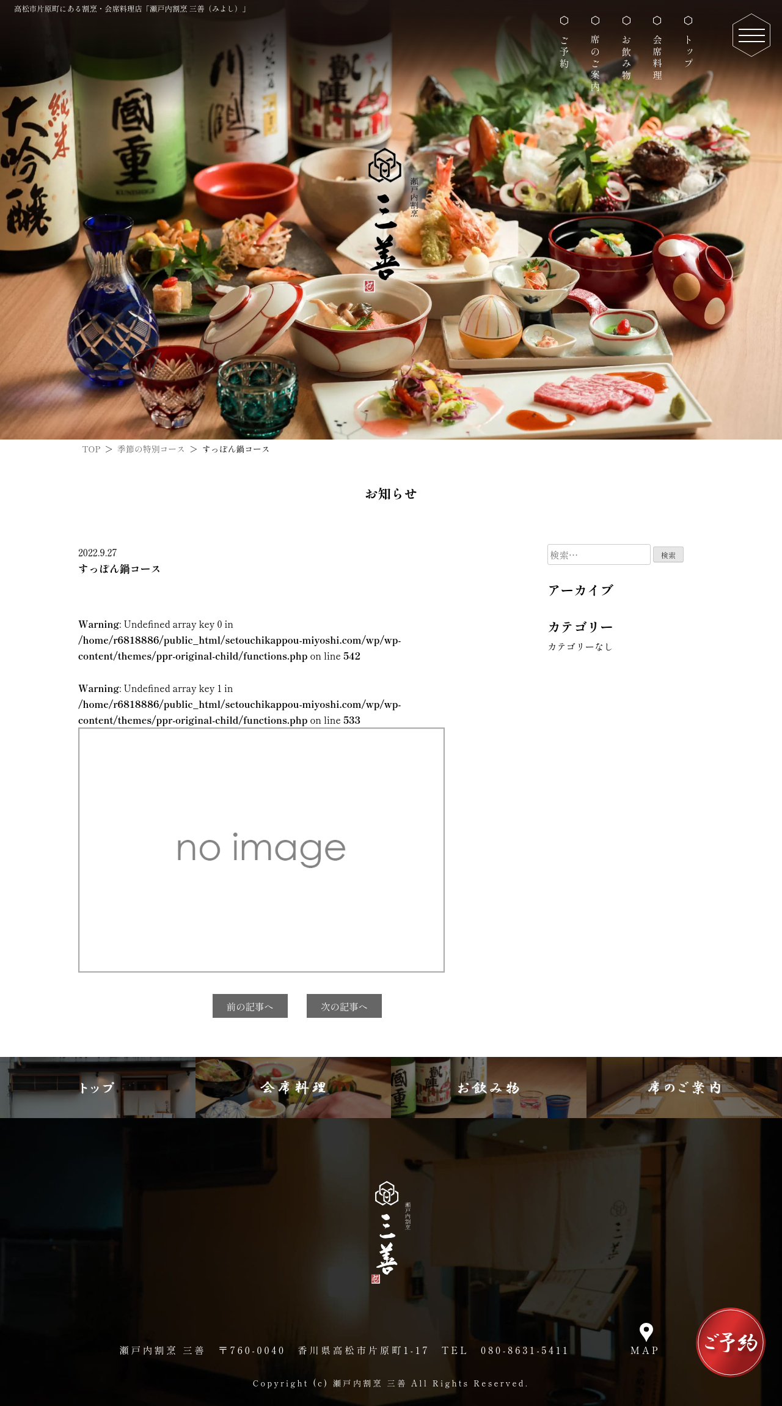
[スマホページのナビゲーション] (751, 35)
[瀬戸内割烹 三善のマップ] (646, 1340)
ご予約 (564, 52)
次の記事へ (344, 1006)
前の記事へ (250, 1006)
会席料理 (657, 57)
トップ (688, 52)
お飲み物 (626, 57)
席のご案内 (595, 63)
